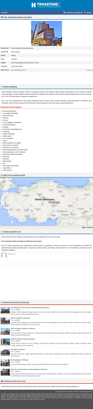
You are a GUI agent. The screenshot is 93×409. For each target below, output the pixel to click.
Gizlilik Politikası (73, 391)
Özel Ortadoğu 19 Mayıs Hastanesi (23, 328)
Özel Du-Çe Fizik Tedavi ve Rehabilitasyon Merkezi (29, 369)
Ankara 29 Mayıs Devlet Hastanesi (23, 339)
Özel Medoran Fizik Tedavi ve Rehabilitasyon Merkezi (30, 307)
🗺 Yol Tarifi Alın (87, 227)
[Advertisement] (46, 78)
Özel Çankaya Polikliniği (19, 360)
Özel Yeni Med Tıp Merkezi (20, 318)
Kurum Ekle (88, 391)
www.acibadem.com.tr (18, 70)
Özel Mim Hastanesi (18, 349)
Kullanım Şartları (61, 391)
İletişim (81, 391)
